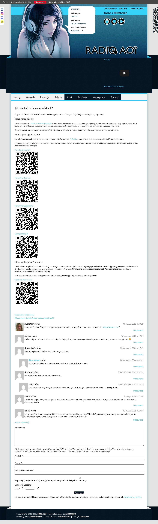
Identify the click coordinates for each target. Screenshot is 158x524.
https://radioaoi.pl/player (41, 123)
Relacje (58, 97)
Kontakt (114, 97)
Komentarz (20, 427)
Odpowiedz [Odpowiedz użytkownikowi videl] (138, 390)
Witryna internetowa (24, 474)
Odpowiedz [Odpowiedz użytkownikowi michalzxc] (138, 330)
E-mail (18, 466)
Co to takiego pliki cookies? (59, 2)
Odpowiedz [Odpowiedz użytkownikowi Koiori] (138, 420)
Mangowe (71, 517)
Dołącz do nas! (136, 9)
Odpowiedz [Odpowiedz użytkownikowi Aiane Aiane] (138, 366)
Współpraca (99, 97)
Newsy (17, 97)
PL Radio (73, 139)
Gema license (36, 520)
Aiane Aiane (33, 360)
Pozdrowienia (120, 13)
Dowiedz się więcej (132, 500)
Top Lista (123, 9)
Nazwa (19, 459)
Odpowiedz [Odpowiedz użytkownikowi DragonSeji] (138, 354)
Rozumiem (40, 2)
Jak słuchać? (111, 9)
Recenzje (44, 97)
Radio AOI (41, 517)
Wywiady (30, 97)
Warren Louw (64, 520)
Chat (69, 97)
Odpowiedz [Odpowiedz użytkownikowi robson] (138, 342)
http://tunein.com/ (110, 327)
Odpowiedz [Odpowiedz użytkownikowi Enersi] (138, 405)
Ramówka (82, 97)
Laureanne (84, 520)
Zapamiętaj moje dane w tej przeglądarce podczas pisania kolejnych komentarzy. (51, 484)
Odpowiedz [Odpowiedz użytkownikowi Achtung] (138, 378)
